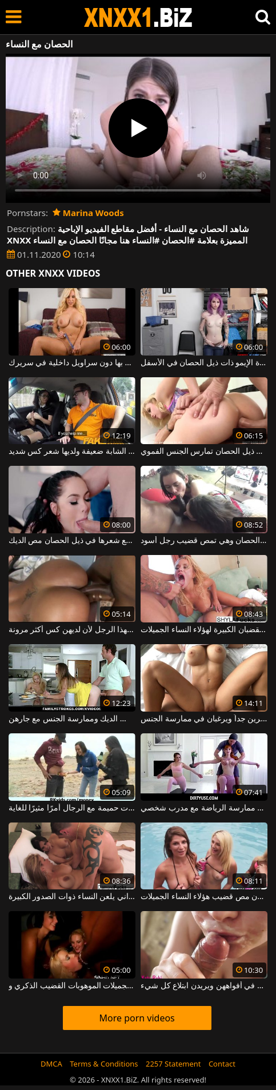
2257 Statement (173, 1064)
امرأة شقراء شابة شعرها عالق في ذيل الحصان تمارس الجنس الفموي (204, 451)
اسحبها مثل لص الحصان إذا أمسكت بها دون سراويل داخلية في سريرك (72, 363)
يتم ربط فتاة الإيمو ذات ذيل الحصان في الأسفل (204, 363)
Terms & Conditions (104, 1064)
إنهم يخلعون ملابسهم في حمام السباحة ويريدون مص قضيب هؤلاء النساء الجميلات (204, 896)
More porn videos (136, 1018)
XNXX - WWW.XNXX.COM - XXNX (138, 17)
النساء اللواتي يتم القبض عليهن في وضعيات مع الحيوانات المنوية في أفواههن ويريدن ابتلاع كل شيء (204, 986)
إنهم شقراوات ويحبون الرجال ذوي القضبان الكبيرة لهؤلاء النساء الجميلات (204, 629)
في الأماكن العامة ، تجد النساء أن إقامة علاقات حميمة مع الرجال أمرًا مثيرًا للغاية (72, 808)
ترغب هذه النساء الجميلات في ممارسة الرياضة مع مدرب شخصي (204, 808)
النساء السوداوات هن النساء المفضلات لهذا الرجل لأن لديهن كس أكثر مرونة (72, 629)
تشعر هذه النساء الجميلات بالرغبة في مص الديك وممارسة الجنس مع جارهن (72, 719)
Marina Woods (88, 212)
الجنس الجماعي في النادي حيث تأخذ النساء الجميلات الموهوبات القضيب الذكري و (72, 986)
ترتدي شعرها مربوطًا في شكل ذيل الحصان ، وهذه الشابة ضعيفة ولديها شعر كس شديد (72, 451)
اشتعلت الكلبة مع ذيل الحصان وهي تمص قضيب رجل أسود (204, 540)
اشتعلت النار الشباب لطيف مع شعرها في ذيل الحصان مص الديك (72, 540)
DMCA (51, 1064)
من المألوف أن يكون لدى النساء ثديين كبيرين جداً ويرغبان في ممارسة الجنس (204, 719)
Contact (222, 1064)
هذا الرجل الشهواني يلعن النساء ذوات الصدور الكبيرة (72, 896)
